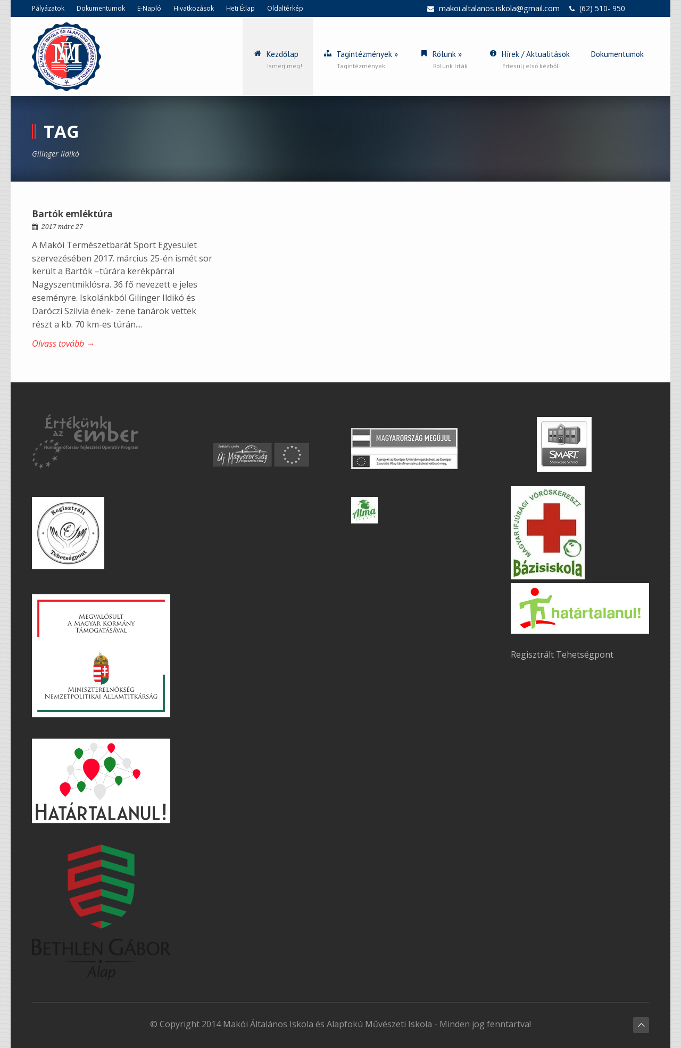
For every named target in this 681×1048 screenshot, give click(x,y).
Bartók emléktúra (72, 214)
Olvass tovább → (63, 343)
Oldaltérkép (285, 8)
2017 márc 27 (62, 227)
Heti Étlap (240, 8)
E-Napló (149, 8)
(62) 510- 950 (602, 8)
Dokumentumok (101, 8)
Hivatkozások (193, 8)
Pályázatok (48, 8)
